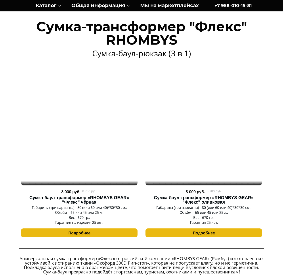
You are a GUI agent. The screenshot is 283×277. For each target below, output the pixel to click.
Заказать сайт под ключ (141, 272)
